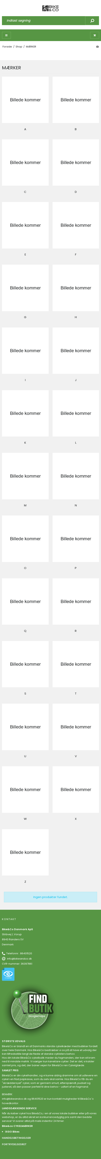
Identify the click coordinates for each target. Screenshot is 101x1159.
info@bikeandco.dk (19, 959)
